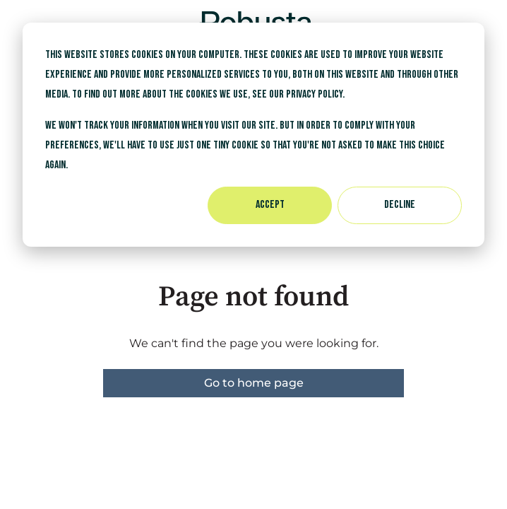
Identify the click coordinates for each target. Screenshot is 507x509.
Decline (399, 204)
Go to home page (254, 383)
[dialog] (253, 135)
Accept (270, 204)
